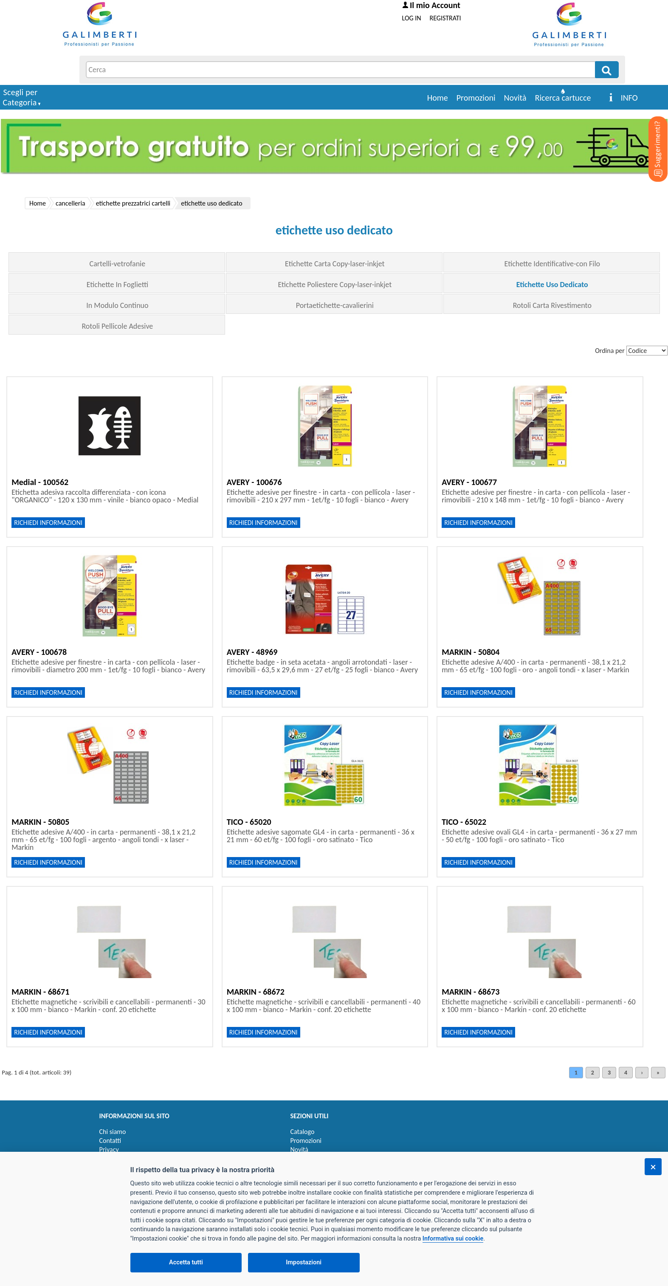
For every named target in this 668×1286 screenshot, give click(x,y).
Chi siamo (112, 1132)
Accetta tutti (186, 1262)
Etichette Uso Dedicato (552, 284)
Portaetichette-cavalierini (335, 305)
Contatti (110, 1141)
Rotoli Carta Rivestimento (552, 305)
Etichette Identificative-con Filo (552, 263)
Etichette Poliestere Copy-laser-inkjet (335, 284)
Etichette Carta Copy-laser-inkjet (334, 263)
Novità (515, 98)
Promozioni (476, 98)
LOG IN (411, 18)
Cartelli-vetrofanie (118, 263)
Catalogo (302, 1132)
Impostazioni (303, 1262)
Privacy (109, 1149)
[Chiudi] (653, 1166)
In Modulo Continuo (117, 305)
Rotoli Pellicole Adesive (117, 326)
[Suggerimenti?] (651, 136)
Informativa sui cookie (453, 1238)
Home (437, 98)
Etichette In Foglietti (117, 284)
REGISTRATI (445, 18)
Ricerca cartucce (563, 98)
